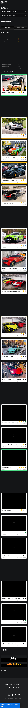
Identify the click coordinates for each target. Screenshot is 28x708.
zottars (4, 94)
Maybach (4, 203)
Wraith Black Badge (13, 643)
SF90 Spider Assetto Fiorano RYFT (14, 379)
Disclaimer (14, 704)
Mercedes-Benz (5, 135)
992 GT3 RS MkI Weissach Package (15, 180)
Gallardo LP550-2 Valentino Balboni (17, 598)
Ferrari (3, 291)
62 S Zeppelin (9, 203)
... (20, 650)
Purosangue (8, 467)
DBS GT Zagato (13, 268)
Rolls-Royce (5, 643)
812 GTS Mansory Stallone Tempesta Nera (16, 422)
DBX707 (11, 246)
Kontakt (17, 684)
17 (23, 650)
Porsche (4, 180)
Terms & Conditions (9, 701)
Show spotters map (7, 71)
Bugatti (3, 555)
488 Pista (7, 533)
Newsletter (14, 688)
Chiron (7, 555)
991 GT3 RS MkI (10, 356)
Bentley (4, 158)
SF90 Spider (8, 510)
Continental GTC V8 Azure (13, 158)
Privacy (22, 701)
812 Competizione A (10, 621)
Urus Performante (12, 445)
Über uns (8, 684)
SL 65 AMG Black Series (16, 135)
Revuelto (10, 334)
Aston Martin (5, 246)
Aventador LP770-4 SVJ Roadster (16, 92)
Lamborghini (5, 92)
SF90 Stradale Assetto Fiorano (13, 291)
